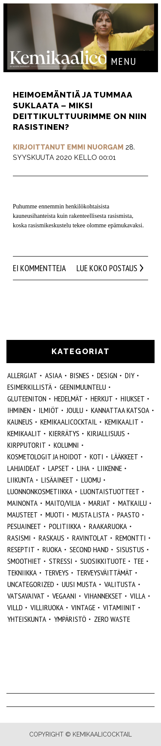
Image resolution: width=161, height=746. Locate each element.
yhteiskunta (26, 619)
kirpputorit (26, 445)
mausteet (22, 515)
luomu (91, 480)
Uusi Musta (79, 584)
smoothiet (24, 561)
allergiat (22, 375)
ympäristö (70, 619)
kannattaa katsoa (120, 410)
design (107, 375)
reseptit (21, 549)
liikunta (20, 480)
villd (15, 607)
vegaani (64, 596)
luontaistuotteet (110, 491)
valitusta (120, 584)
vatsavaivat (26, 596)
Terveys (57, 573)
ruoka (52, 549)
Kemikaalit (122, 422)
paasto (128, 515)
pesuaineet (24, 526)
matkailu (132, 503)
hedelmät (68, 399)
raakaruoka (108, 526)
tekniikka (22, 573)
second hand (89, 549)
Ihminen (19, 410)
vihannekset (103, 596)
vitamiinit (119, 607)
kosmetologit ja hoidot (44, 457)
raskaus (51, 538)
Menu (124, 61)
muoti (55, 515)
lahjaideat (23, 468)
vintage (83, 607)
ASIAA (53, 375)
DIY (129, 375)
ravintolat (90, 538)
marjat (99, 503)
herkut (102, 399)
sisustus (130, 549)
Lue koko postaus (106, 268)
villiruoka (47, 607)
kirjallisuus (106, 433)
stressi (61, 561)
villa (138, 596)
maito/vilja (63, 503)
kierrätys (64, 433)
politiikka (65, 526)
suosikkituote (103, 561)
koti (96, 457)
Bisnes (79, 375)
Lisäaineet (57, 480)
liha (83, 468)
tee (139, 561)
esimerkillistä (29, 387)
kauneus (20, 422)
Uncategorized (30, 584)
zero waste (112, 619)
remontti (130, 538)
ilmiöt (49, 410)
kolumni (66, 445)
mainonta (22, 503)
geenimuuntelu (83, 387)
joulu (75, 410)
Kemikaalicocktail (68, 422)
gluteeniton (26, 399)
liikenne (109, 468)
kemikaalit (24, 433)
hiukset (133, 399)
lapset (58, 468)
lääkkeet (124, 457)
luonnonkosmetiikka (40, 491)
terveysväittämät (104, 573)
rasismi (19, 538)
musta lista (90, 515)
